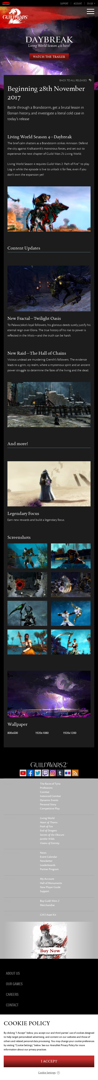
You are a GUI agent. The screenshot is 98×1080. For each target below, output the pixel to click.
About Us (13, 973)
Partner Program (49, 869)
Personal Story (48, 804)
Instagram (52, 773)
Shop (7, 901)
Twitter (38, 773)
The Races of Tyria (50, 783)
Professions (46, 787)
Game (8, 783)
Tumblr (60, 773)
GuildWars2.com (15, 15)
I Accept (49, 1061)
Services (9, 879)
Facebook (30, 773)
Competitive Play (50, 808)
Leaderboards (47, 865)
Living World (47, 818)
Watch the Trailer (49, 56)
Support (64, 3)
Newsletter (46, 861)
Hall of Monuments (51, 883)
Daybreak (49, 41)
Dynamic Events (49, 800)
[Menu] (90, 12)
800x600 (12, 733)
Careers (12, 994)
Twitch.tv (45, 773)
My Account (47, 878)
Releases (10, 818)
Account (78, 3)
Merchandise (47, 905)
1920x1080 (42, 733)
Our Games (14, 983)
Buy (49, 900)
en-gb (90, 3)
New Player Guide (50, 887)
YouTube (23, 773)
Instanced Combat (50, 796)
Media (8, 914)
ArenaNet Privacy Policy (62, 1045)
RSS (75, 773)
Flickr (67, 773)
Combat (44, 792)
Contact (12, 1004)
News (43, 852)
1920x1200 (69, 733)
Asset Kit (48, 914)
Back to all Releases (73, 80)
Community (12, 852)
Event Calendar (48, 856)
